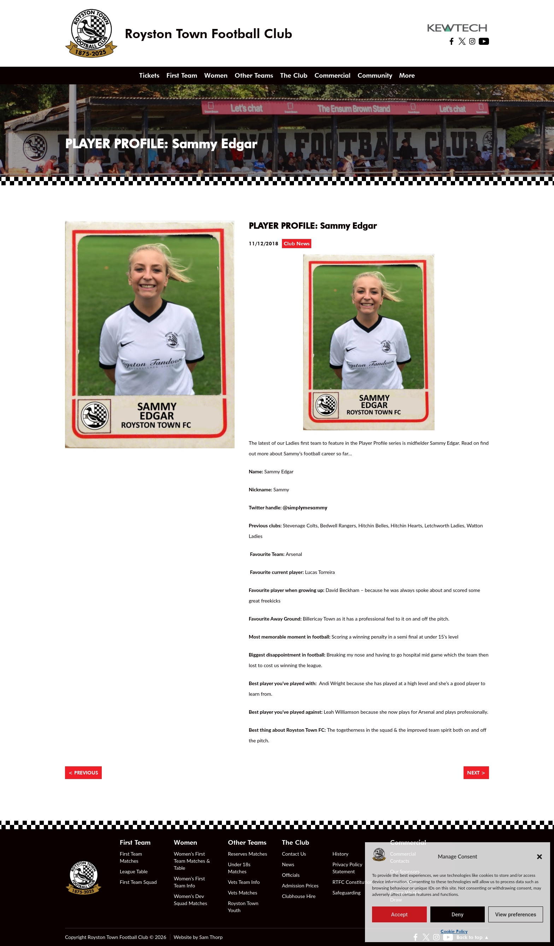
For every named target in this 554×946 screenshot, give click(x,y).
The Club (293, 75)
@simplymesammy (305, 507)
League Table (134, 871)
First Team (181, 75)
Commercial (332, 75)
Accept (399, 914)
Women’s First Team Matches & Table (192, 861)
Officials (291, 875)
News (288, 864)
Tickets (149, 75)
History (340, 854)
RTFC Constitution (352, 882)
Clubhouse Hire (299, 896)
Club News (297, 243)
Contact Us (294, 854)
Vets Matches (242, 893)
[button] (539, 856)
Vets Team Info (244, 882)
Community (375, 75)
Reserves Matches (247, 854)
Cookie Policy (454, 931)
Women (216, 75)
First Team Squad (138, 882)
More (407, 75)
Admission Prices (300, 885)
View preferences (515, 914)
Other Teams (254, 75)
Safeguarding (346, 893)
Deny (458, 914)
